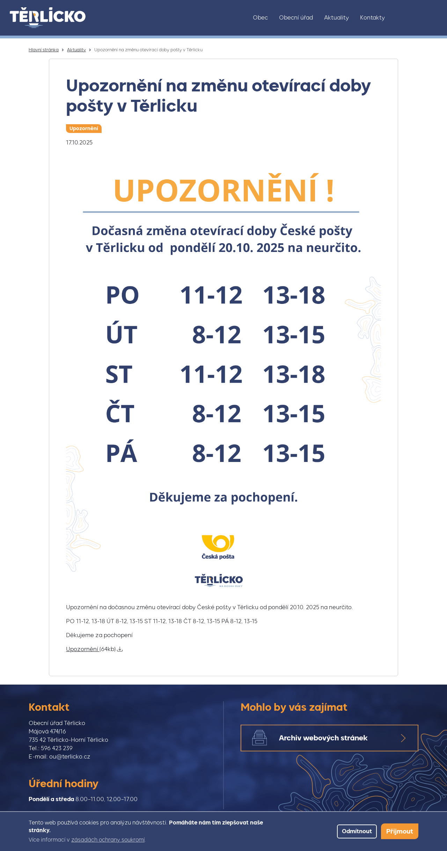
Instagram (403, 17)
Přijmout (399, 831)
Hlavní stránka (44, 49)
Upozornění (83, 128)
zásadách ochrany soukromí (108, 840)
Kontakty (372, 17)
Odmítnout (357, 831)
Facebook (418, 17)
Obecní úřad (296, 17)
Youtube (432, 17)
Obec (260, 17)
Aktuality (336, 17)
